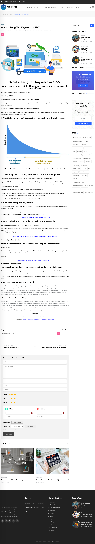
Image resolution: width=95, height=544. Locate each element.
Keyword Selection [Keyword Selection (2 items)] (83, 172)
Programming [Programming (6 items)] (76, 182)
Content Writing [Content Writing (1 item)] (77, 158)
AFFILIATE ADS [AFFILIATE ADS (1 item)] (87, 137)
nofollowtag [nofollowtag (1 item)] (76, 175)
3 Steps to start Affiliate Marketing (12, 480)
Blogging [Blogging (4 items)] (28, 503)
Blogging (53, 522)
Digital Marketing (6, 333)
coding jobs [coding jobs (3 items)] (88, 155)
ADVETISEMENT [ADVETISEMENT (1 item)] (77, 137)
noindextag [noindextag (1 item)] (84, 175)
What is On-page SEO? (11, 347)
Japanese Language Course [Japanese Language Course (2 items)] (32, 507)
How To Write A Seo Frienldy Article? (54, 347)
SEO (13, 333)
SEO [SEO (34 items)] (83, 182)
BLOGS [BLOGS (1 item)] (85, 151)
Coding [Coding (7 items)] (34, 503)
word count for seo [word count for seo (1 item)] (78, 192)
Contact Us (70, 7)
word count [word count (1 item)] (84, 189)
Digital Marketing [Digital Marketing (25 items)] (87, 158)
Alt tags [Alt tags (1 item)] (86, 141)
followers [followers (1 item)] (81, 161)
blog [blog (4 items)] (74, 151)
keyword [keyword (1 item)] (75, 172)
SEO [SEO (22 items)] (27, 511)
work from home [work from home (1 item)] (89, 192)
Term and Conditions (50, 7)
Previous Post (9, 345)
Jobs (52, 530)
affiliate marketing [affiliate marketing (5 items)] (77, 141)
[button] (64, 444)
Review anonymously (10, 430)
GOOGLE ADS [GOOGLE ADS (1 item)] (84, 165)
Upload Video (6, 426)
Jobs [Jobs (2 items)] (43, 507)
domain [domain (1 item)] (75, 161)
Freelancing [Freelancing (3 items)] (76, 165)
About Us (29, 7)
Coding (83, 35)
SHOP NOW (83, 85)
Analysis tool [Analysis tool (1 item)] (76, 144)
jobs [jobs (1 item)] (89, 168)
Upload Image (6, 422)
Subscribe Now (83, 123)
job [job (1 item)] (85, 168)
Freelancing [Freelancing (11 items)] (41, 503)
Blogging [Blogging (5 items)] (79, 151)
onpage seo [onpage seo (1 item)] (85, 178)
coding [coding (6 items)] (81, 155)
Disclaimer (62, 7)
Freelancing (4, 477)
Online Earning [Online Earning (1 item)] (76, 178)
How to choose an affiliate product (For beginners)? (52, 480)
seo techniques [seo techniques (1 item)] (89, 185)
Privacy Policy (38, 7)
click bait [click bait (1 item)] (75, 155)
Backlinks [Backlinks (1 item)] (84, 144)
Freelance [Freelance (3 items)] (88, 161)
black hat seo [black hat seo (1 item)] (87, 148)
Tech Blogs (56, 541)
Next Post (61, 345)
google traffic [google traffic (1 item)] (76, 168)
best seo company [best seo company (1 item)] (77, 148)
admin (3, 30)
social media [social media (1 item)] (76, 189)
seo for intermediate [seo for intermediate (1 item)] (78, 185)
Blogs (77, 7)
